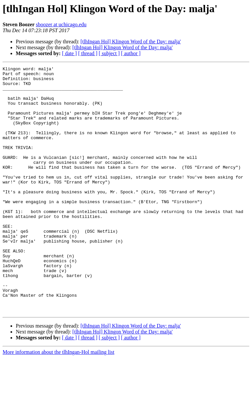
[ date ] (69, 53)
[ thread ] (87, 53)
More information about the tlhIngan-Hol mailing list (58, 401)
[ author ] (131, 53)
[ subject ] (109, 53)
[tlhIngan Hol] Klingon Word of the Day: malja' (130, 41)
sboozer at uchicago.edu (61, 24)
